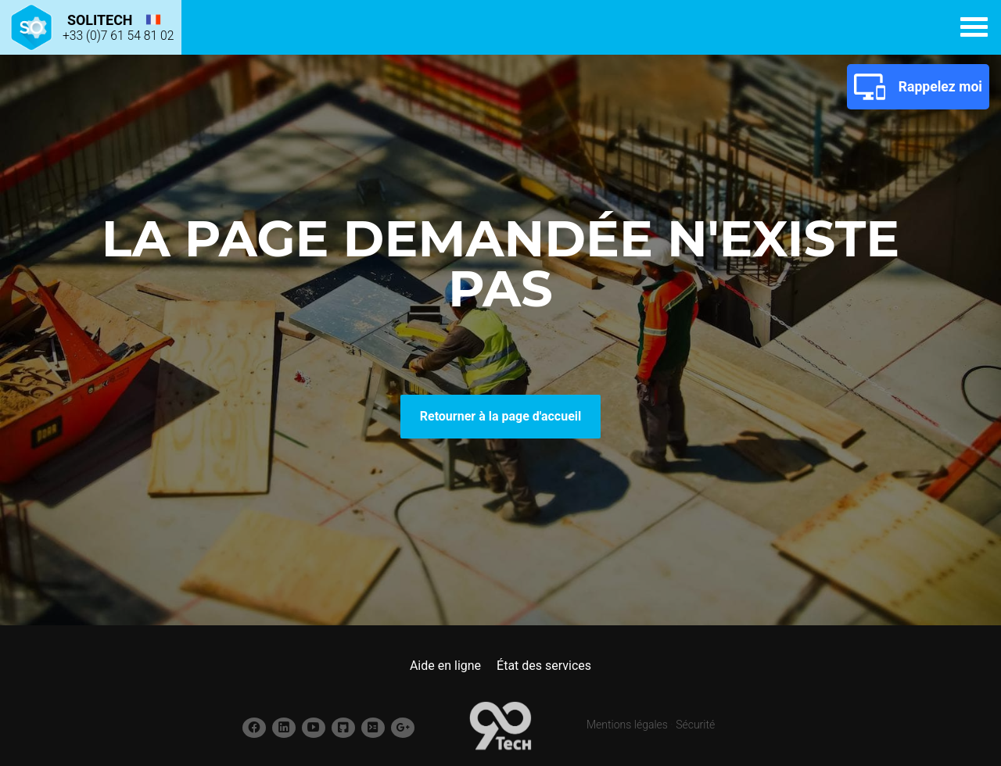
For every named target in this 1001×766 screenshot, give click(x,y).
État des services (544, 665)
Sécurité (695, 724)
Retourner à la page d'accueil (501, 416)
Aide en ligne (445, 665)
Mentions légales (627, 724)
